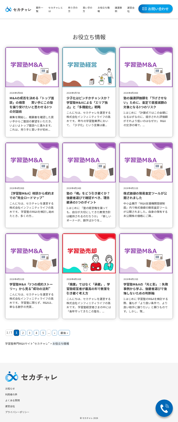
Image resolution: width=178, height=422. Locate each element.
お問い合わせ (155, 8)
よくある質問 (12, 400)
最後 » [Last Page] (64, 333)
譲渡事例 (118, 9)
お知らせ (10, 388)
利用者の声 (11, 394)
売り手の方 (73, 9)
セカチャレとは (55, 9)
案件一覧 (39, 9)
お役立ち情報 (104, 9)
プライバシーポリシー (17, 412)
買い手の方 (87, 9)
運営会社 (130, 9)
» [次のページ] (54, 333)
